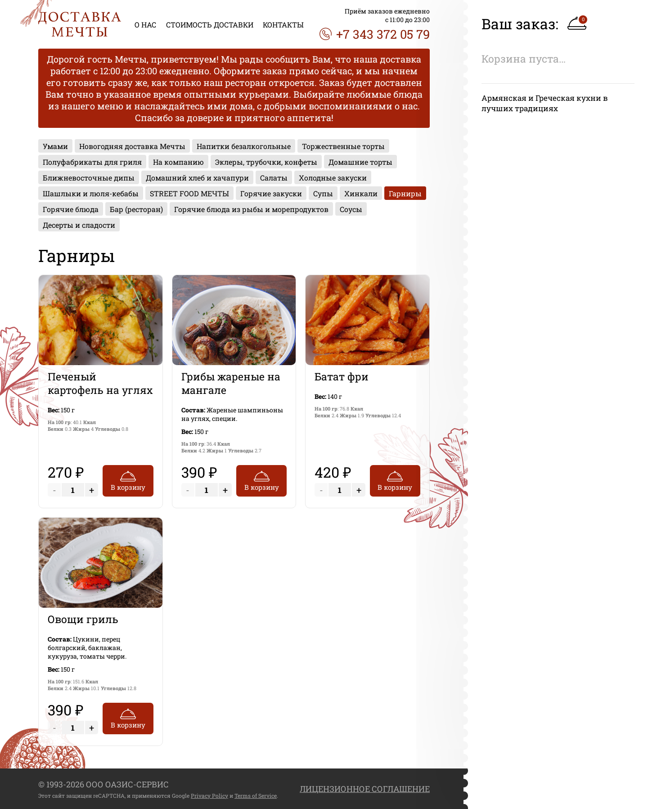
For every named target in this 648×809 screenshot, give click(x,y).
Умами (55, 146)
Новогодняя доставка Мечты (132, 146)
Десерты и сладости (79, 225)
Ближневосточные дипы (89, 177)
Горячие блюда (71, 209)
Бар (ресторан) (136, 209)
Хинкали (361, 193)
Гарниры (405, 193)
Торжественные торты (343, 146)
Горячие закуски (271, 193)
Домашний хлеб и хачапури (197, 177)
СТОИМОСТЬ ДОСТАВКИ (209, 24)
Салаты (274, 177)
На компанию (178, 162)
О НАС (145, 24)
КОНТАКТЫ (283, 24)
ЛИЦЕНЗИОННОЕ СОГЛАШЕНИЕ (365, 788)
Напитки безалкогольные (244, 146)
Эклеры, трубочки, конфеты (266, 162)
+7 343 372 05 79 (375, 34)
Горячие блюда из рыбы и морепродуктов (251, 209)
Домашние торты (360, 162)
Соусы (351, 209)
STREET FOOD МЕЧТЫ (189, 193)
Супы (323, 193)
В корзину (128, 480)
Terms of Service (255, 795)
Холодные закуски (333, 177)
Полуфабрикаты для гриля (92, 162)
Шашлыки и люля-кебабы (91, 193)
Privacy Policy (209, 795)
